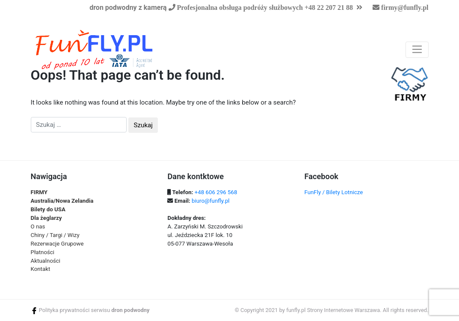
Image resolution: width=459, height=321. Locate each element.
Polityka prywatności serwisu (74, 310)
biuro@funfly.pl (211, 201)
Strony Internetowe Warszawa (343, 310)
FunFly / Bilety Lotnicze (333, 192)
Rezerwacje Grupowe (57, 243)
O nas (38, 226)
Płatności (43, 252)
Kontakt (40, 269)
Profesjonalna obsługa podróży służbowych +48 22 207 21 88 (264, 7)
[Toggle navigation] (417, 50)
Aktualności (46, 261)
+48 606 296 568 (216, 192)
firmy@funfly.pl (404, 7)
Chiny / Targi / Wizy (55, 235)
